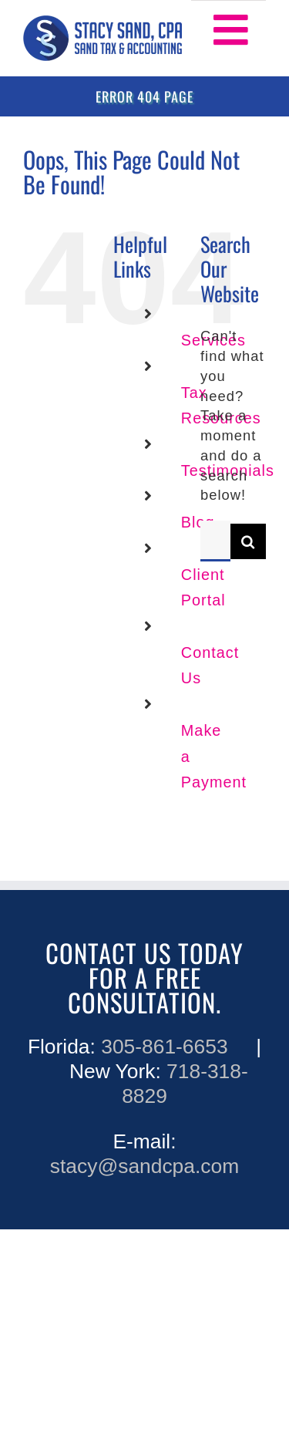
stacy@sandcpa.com (144, 1166)
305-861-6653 (164, 1046)
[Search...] (215, 541)
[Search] (248, 541)
